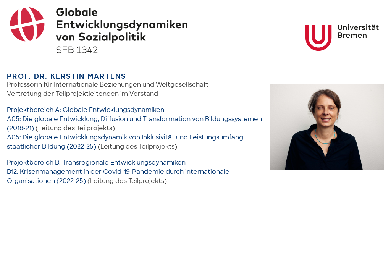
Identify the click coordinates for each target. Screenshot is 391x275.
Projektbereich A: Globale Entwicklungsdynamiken (85, 110)
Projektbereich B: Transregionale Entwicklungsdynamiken (96, 163)
